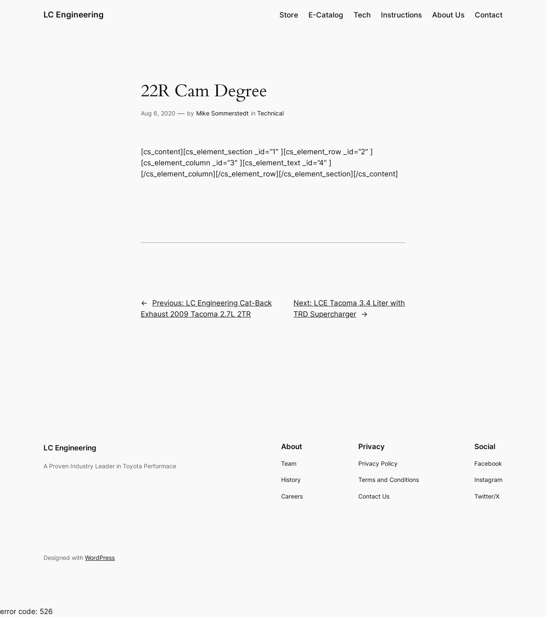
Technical (270, 113)
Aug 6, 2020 (158, 113)
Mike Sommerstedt (222, 113)
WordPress (100, 557)
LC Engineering (74, 14)
